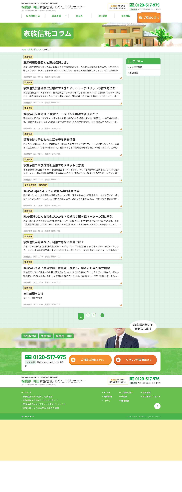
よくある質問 (136, 67)
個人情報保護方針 (27, 465)
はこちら (86, 408)
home (23, 49)
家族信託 (134, 72)
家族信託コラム (35, 49)
